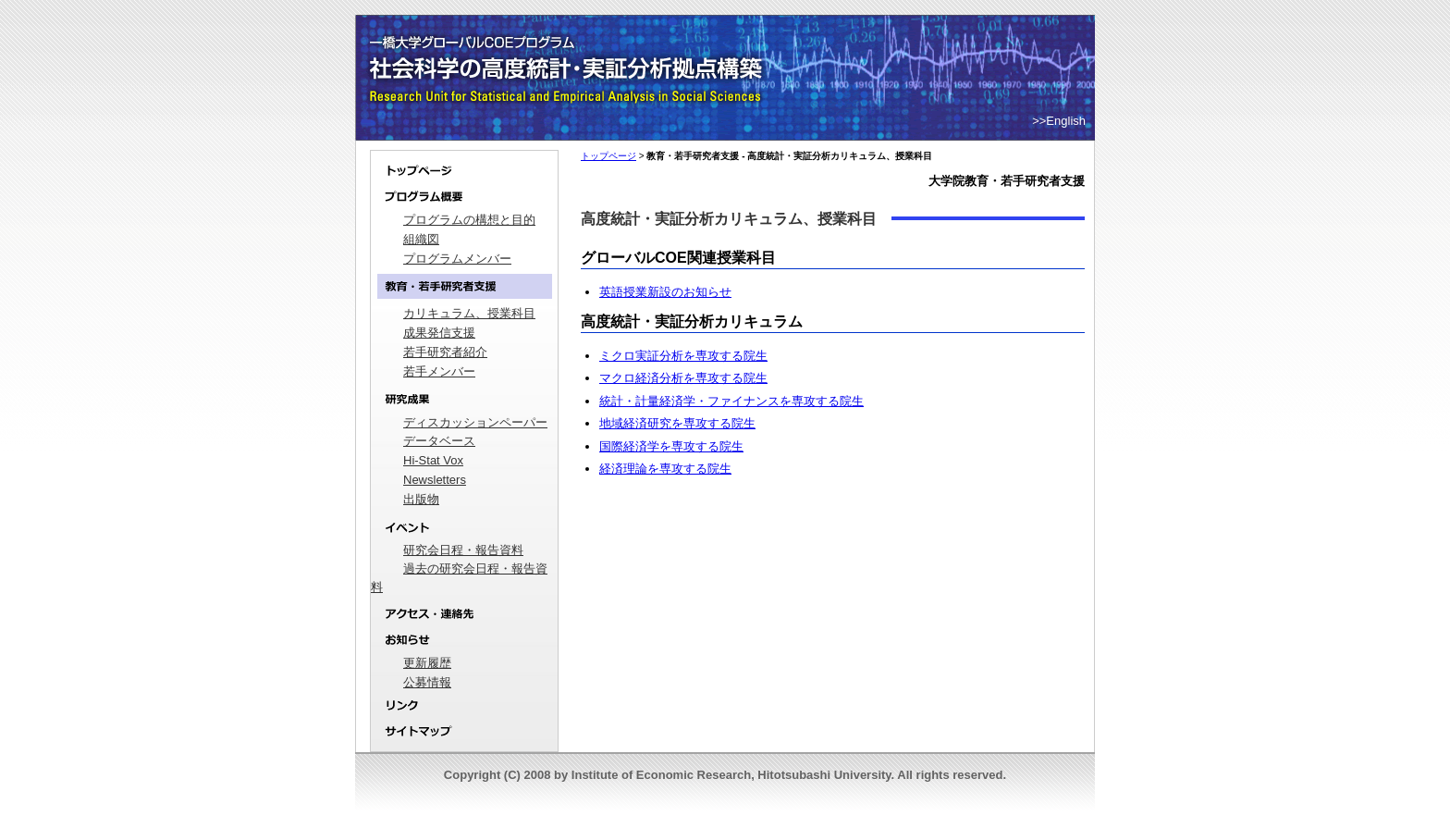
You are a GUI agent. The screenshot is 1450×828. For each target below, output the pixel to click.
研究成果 (464, 400)
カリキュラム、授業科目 (469, 313)
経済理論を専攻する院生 (665, 469)
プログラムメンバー (457, 259)
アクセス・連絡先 (464, 613)
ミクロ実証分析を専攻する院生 (683, 356)
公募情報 (427, 682)
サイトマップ (464, 735)
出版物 (421, 499)
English (1066, 121)
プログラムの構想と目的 (469, 220)
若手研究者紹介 (445, 352)
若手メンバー (439, 371)
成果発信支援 (439, 333)
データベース (439, 441)
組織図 (421, 239)
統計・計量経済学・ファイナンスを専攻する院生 (731, 401)
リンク (464, 706)
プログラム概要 (464, 197)
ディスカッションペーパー (475, 422)
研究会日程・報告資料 (463, 550)
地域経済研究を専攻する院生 (677, 423)
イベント (464, 527)
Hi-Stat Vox (433, 460)
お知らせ (464, 640)
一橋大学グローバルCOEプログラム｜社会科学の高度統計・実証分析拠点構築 (568, 46)
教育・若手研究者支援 (464, 286)
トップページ (464, 167)
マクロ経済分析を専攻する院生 (683, 378)
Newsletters (434, 480)
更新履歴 (427, 663)
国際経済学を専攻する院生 (671, 446)
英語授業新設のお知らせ (665, 292)
